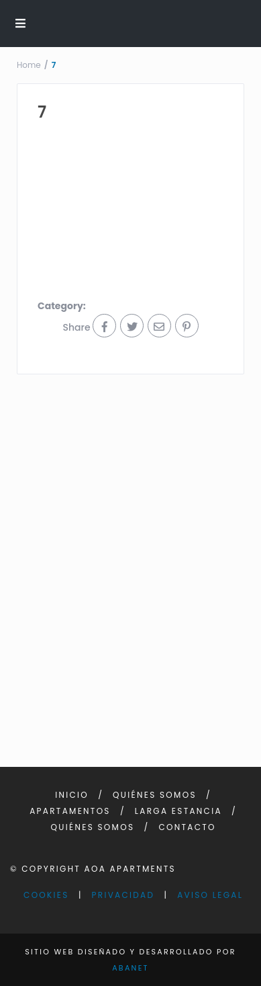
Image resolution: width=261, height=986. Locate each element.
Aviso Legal (210, 895)
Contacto (186, 827)
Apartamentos (70, 811)
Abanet (130, 967)
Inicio (72, 794)
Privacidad (123, 895)
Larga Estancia (178, 811)
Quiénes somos (155, 794)
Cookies (46, 895)
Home (29, 65)
